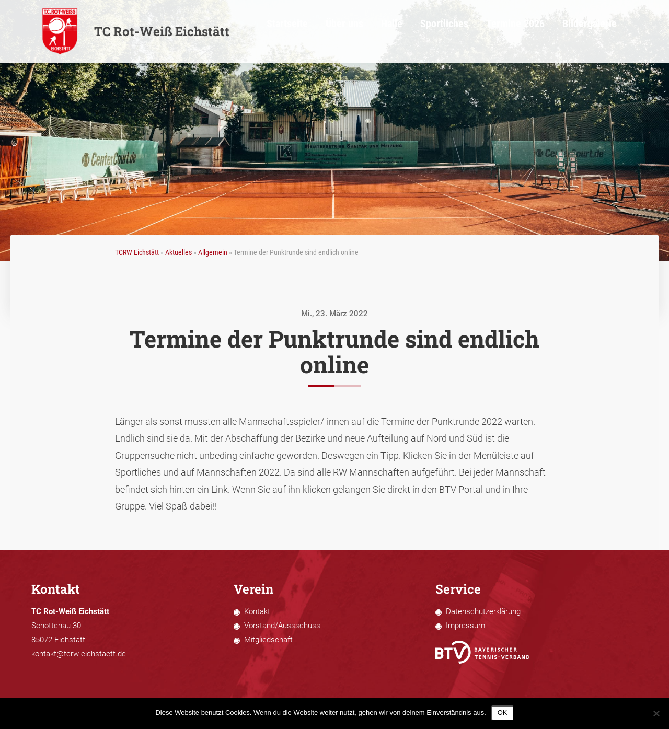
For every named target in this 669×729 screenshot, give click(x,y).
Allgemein (212, 252)
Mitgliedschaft (268, 639)
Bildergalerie (605, 32)
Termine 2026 (543, 32)
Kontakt (257, 611)
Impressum (465, 625)
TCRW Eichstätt (137, 252)
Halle (437, 32)
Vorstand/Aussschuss (282, 625)
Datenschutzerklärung (483, 611)
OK (502, 712)
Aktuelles (178, 252)
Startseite (346, 32)
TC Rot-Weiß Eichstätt (135, 31)
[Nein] (656, 713)
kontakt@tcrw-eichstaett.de (78, 653)
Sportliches (483, 32)
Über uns (395, 32)
